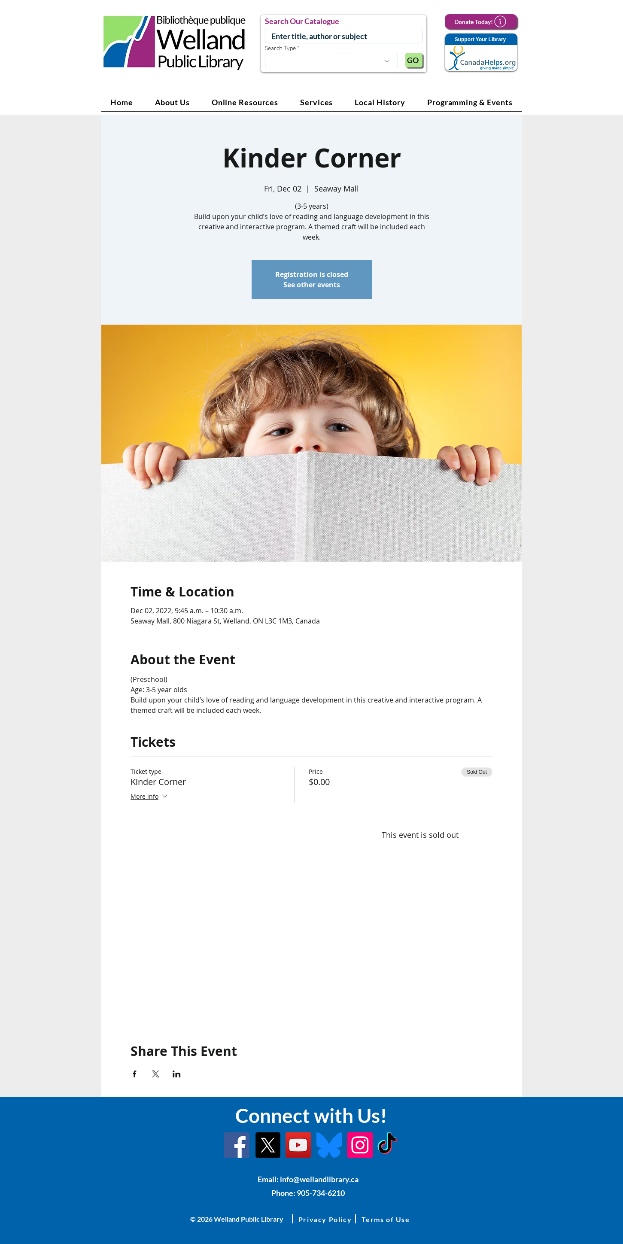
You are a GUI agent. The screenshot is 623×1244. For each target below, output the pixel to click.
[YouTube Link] (298, 1145)
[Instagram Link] (360, 1145)
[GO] (413, 60)
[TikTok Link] (387, 1145)
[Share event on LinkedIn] (177, 1074)
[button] (172, 102)
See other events (311, 284)
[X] (267, 1145)
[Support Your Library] (481, 52)
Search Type (280, 48)
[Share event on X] (156, 1074)
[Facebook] (236, 1145)
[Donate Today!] (481, 21)
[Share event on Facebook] (135, 1074)
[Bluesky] (329, 1145)
